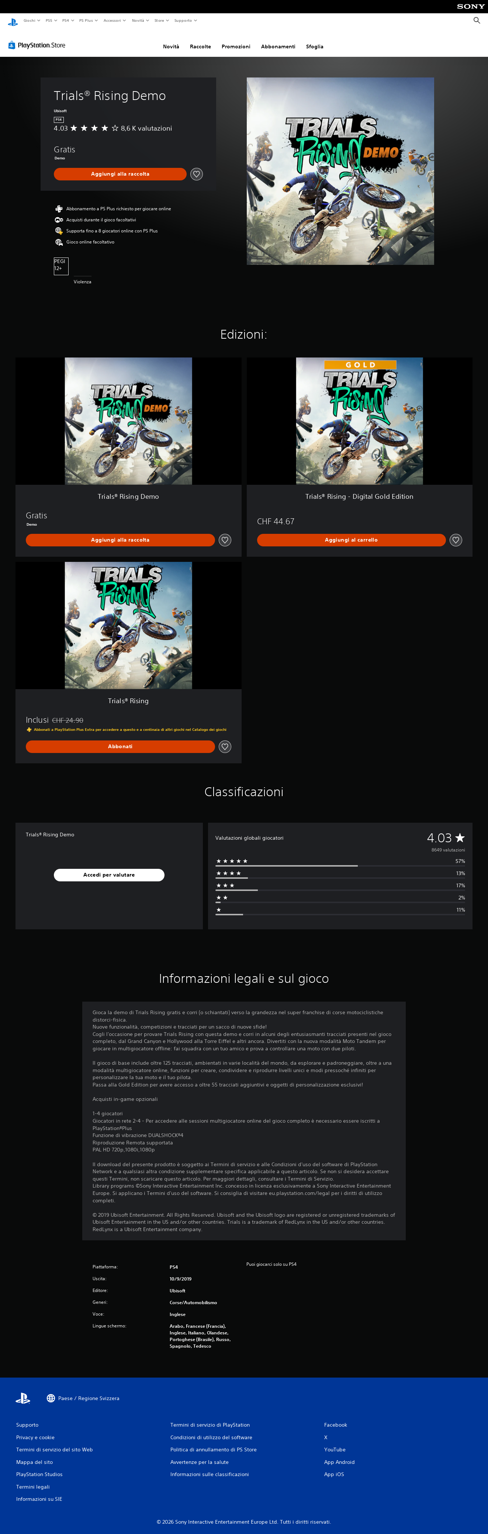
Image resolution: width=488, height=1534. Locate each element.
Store (160, 20)
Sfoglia (314, 41)
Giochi (29, 20)
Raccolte (200, 41)
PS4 (66, 20)
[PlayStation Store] (38, 40)
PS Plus (86, 20)
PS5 (49, 20)
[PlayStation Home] (13, 20)
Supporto (183, 20)
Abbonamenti (278, 41)
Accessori (112, 20)
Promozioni (236, 41)
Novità (138, 20)
